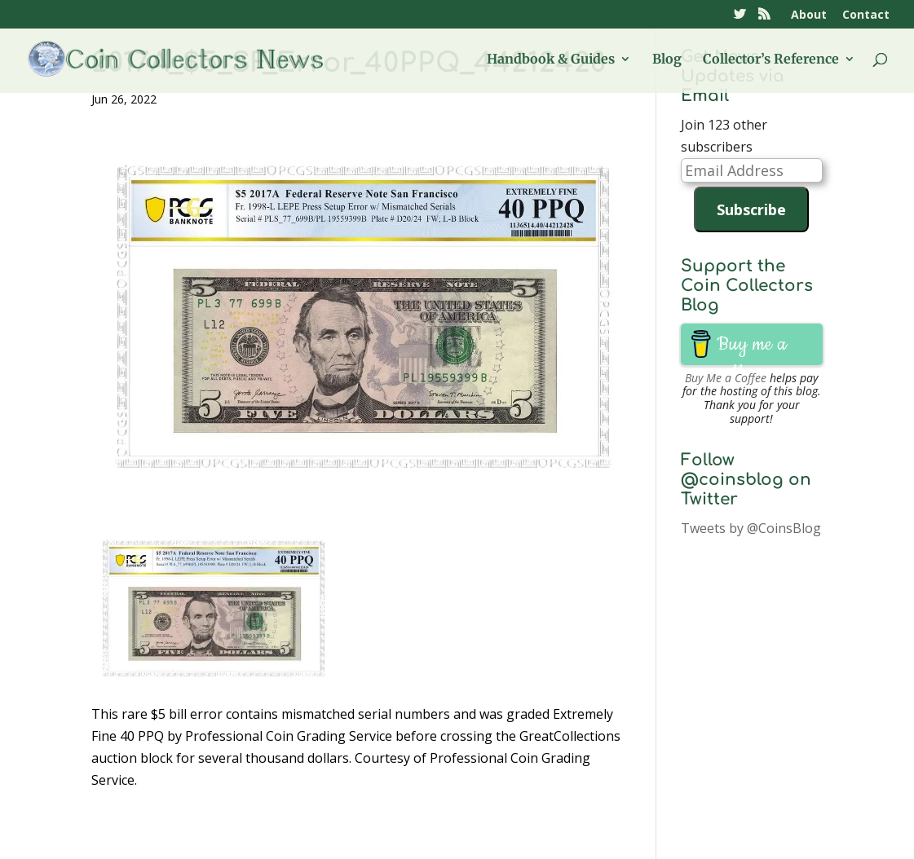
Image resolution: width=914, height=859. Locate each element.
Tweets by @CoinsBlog (751, 528)
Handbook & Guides (551, 60)
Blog (667, 60)
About (809, 15)
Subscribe (751, 209)
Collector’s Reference (771, 60)
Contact (866, 15)
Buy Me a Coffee (725, 377)
